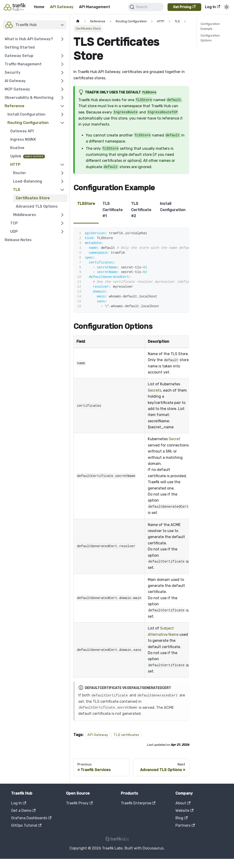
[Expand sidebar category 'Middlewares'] (62, 215)
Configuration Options (210, 38)
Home (39, 7)
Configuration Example (210, 26)
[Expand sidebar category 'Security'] (62, 72)
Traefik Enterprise (138, 803)
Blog (181, 818)
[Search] (146, 7)
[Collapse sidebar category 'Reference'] (62, 106)
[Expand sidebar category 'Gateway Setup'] (62, 56)
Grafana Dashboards (31, 818)
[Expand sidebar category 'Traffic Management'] (62, 64)
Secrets (154, 390)
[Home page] (77, 21)
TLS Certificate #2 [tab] (141, 209)
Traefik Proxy (79, 803)
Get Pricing (184, 7)
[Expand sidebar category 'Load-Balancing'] (62, 181)
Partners (185, 825)
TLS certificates (126, 735)
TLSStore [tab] (86, 203)
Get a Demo (23, 810)
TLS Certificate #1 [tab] (112, 209)
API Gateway (61, 7)
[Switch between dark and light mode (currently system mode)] (226, 7)
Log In (212, 7)
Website (184, 810)
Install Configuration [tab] (172, 206)
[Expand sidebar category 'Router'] (62, 173)
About (182, 803)
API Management (94, 7)
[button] (34, 39)
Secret (174, 439)
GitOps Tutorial (26, 825)
